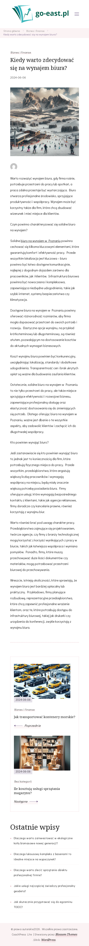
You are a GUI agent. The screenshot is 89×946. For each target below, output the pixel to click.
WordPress (48, 940)
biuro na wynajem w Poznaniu (41, 241)
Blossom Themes (66, 934)
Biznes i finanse (21, 52)
